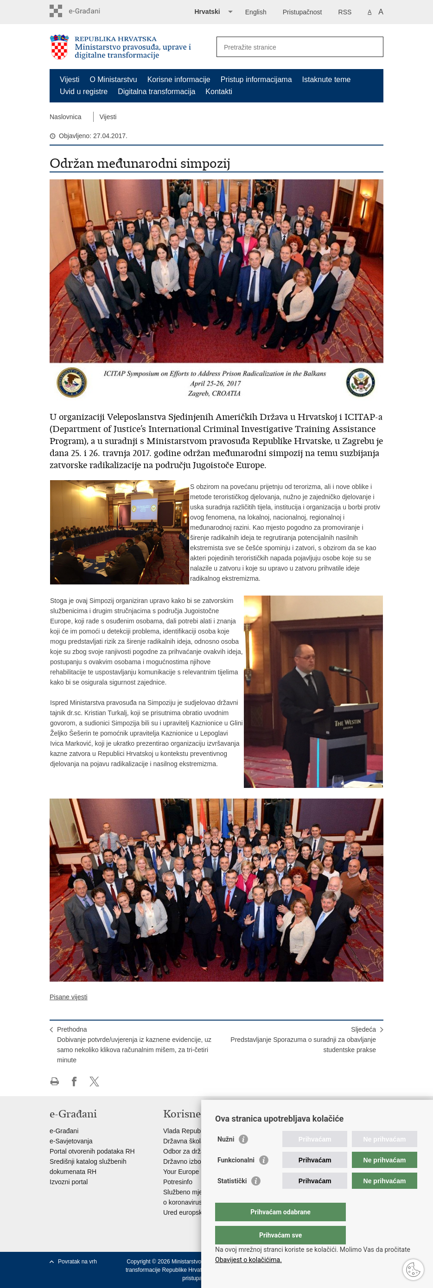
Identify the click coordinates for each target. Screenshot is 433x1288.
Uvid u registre (84, 91)
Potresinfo (177, 1182)
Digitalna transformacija (156, 91)
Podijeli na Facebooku (74, 1081)
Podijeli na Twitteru (94, 1081)
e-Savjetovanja (71, 1141)
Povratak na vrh (77, 1261)
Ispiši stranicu (54, 1081)
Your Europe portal (190, 1171)
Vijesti (69, 79)
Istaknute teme (326, 79)
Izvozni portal (69, 1182)
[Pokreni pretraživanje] (373, 46)
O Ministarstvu (113, 79)
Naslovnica (65, 117)
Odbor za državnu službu (199, 1151)
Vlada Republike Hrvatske (200, 1131)
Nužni (225, 1157)
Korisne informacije (178, 79)
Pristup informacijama (256, 79)
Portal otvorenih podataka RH (92, 1151)
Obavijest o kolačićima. (248, 1259)
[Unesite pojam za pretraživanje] (290, 47)
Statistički (232, 1199)
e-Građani (64, 1131)
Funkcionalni (236, 1178)
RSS (345, 12)
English (256, 12)
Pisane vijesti (69, 997)
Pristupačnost (302, 12)
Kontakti (218, 91)
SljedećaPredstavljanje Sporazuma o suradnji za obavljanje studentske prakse (303, 1039)
